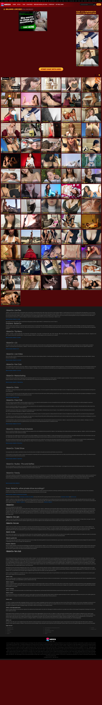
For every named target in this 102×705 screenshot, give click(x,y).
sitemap (92, 627)
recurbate (27, 496)
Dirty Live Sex (47, 629)
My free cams (73, 496)
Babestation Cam (10, 627)
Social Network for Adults (49, 630)
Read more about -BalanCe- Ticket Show (14, 458)
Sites (18, 4)
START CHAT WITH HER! (51, 69)
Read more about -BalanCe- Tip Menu (13, 337)
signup (98, 4)
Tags (23, 4)
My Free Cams (59, 4)
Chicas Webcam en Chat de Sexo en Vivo (52, 627)
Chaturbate (63, 496)
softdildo (8, 630)
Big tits (8, 633)
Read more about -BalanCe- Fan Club (13, 370)
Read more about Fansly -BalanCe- (13, 483)
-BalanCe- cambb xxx (20, 502)
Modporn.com (93, 629)
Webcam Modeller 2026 (40, 4)
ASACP (51, 641)
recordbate (31, 496)
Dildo (12, 397)
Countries (29, 4)
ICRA (54, 641)
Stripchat (52, 4)
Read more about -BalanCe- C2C (12, 348)
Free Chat (13, 423)
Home (14, 4)
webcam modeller (48, 632)
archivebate (22, 496)
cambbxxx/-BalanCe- (48, 502)
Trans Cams (9, 632)
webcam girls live (10, 629)
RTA (48, 641)
